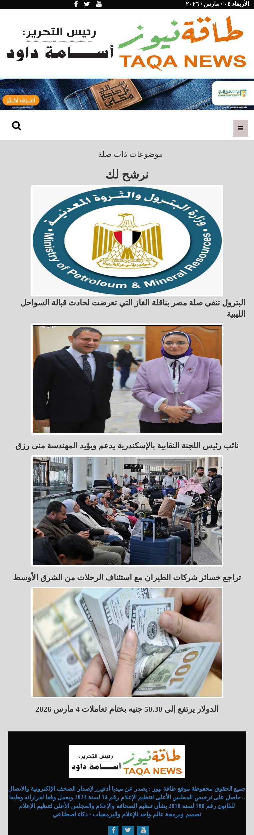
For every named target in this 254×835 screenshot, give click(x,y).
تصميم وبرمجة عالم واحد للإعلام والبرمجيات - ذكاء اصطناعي (127, 814)
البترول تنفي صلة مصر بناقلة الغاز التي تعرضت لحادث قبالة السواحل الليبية (132, 308)
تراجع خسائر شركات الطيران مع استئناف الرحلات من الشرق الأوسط (127, 577)
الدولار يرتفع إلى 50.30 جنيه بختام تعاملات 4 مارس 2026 (127, 709)
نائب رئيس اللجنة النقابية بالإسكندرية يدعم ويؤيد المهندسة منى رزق (127, 445)
